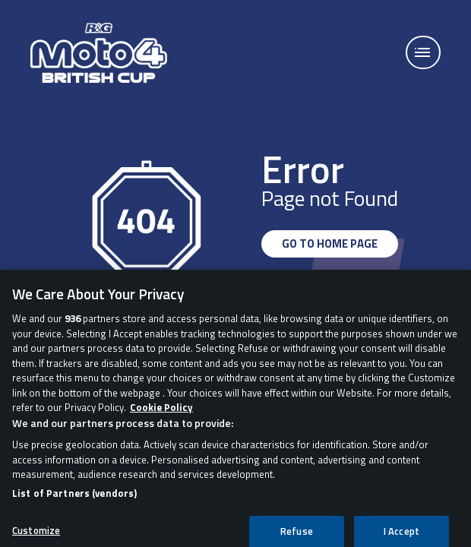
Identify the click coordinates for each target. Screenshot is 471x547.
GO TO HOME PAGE (330, 243)
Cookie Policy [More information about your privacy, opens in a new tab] (161, 412)
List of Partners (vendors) (74, 498)
